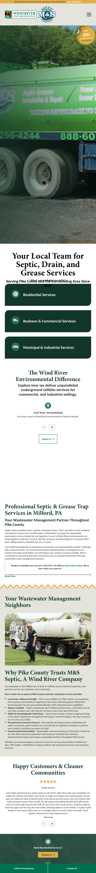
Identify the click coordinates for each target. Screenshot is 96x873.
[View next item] (52, 427)
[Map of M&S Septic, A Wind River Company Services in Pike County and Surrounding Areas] (48, 472)
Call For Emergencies (24, 868)
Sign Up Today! (74, 1)
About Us (48, 439)
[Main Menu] (89, 14)
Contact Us (72, 868)
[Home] (21, 14)
